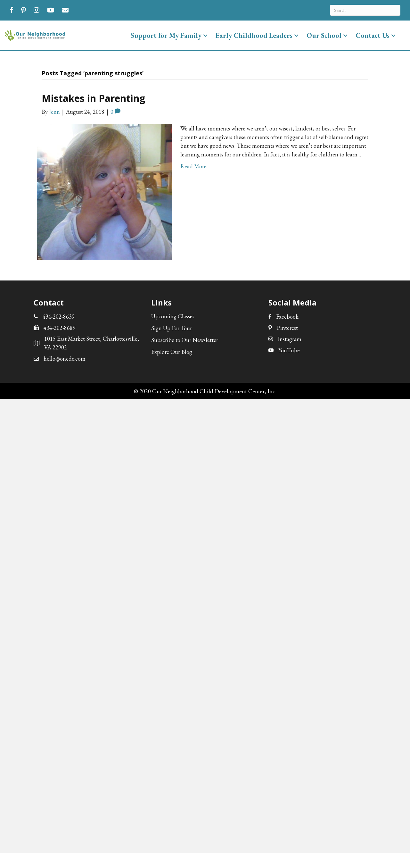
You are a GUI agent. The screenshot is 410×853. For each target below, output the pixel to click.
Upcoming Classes (172, 316)
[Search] (365, 10)
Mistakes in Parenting (93, 98)
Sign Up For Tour (171, 328)
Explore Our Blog (171, 351)
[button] (205, 35)
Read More (193, 166)
